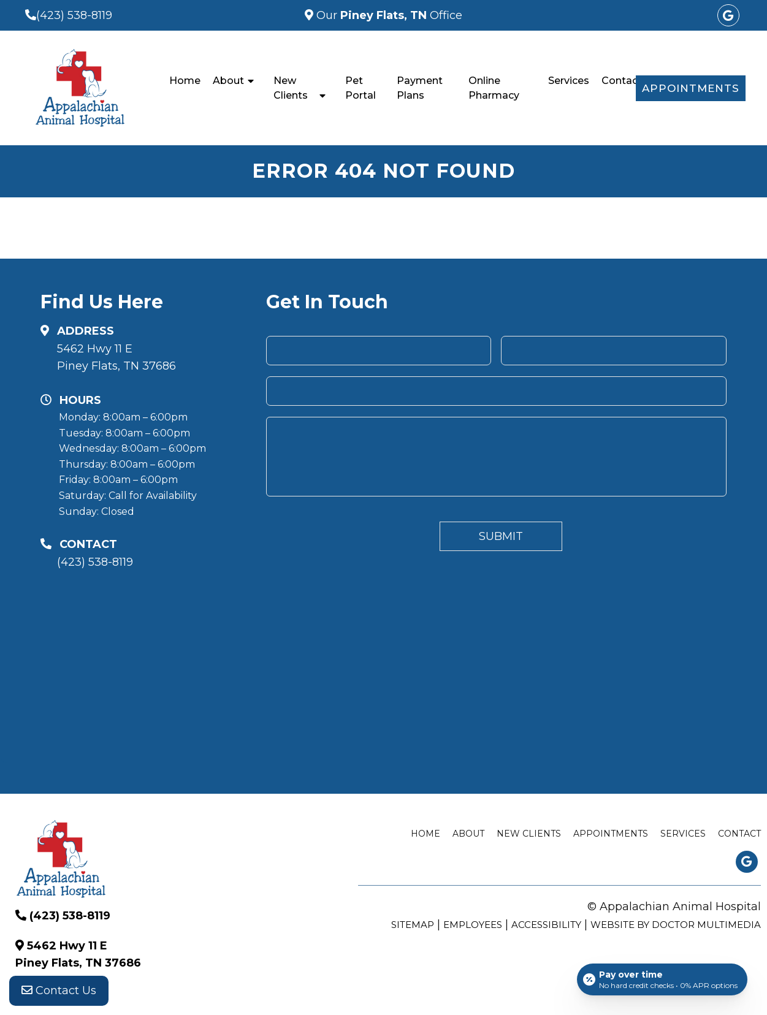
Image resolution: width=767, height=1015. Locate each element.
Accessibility (546, 924)
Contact (621, 80)
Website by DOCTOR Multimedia (675, 924)
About (228, 80)
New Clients (290, 88)
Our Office (387, 15)
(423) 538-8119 (74, 15)
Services (568, 80)
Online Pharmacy (493, 88)
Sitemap (412, 924)
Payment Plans (420, 88)
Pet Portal (360, 88)
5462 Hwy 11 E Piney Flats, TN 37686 (116, 357)
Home (184, 80)
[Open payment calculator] (662, 979)
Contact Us (58, 990)
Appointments (690, 88)
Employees (472, 924)
